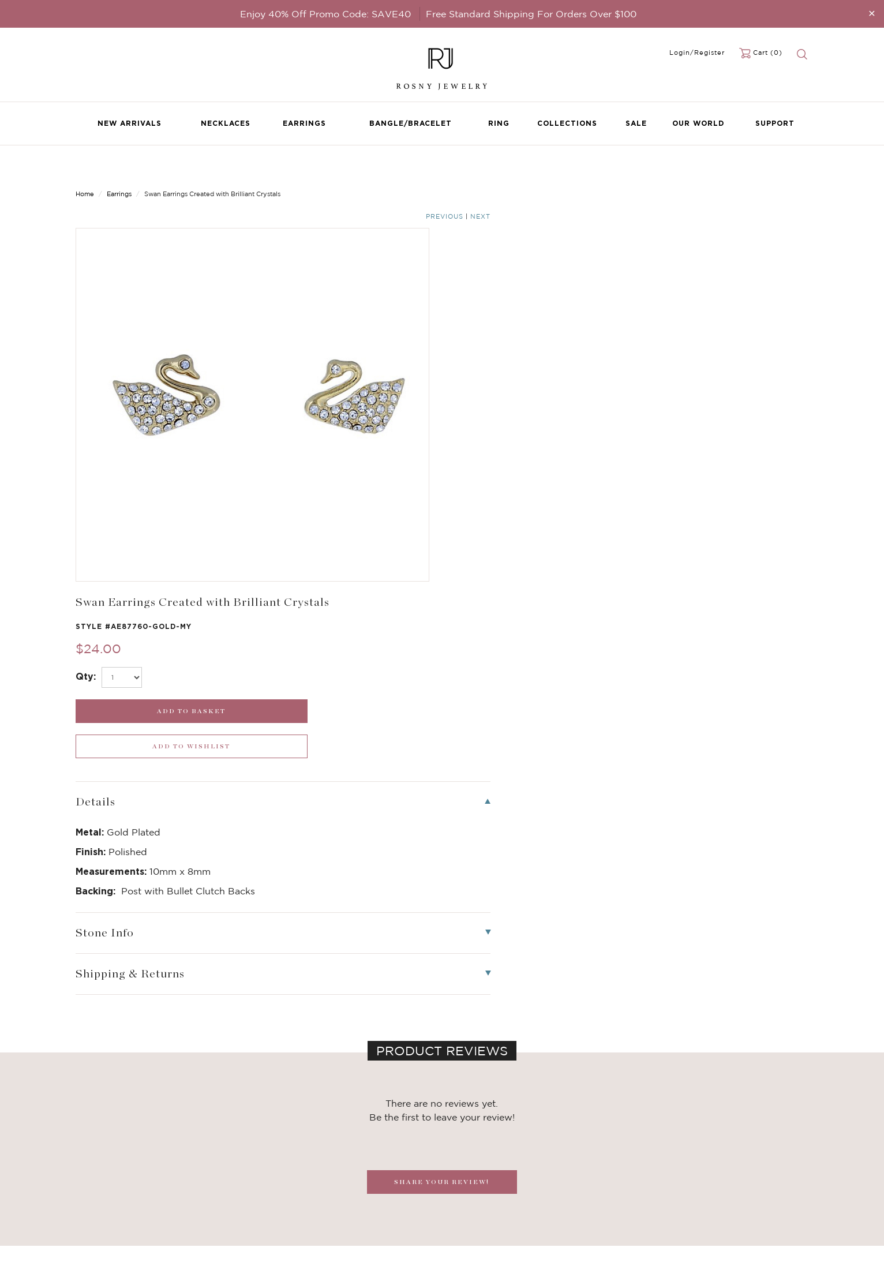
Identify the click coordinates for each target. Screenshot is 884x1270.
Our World (698, 123)
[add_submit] (536, 301)
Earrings (304, 123)
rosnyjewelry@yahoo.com (498, 1166)
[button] (796, 967)
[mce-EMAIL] (723, 1162)
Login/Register (697, 52)
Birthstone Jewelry (235, 1154)
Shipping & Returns (360, 1189)
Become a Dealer (356, 1154)
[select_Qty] (497, 267)
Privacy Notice (352, 1177)
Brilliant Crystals (231, 1177)
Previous (762, 168)
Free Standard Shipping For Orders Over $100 (531, 14)
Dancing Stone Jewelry (243, 1166)
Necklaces (225, 123)
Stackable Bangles (234, 1212)
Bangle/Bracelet (410, 123)
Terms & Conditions (360, 1200)
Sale (636, 123)
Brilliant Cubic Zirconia (243, 1189)
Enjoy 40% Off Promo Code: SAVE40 (325, 14)
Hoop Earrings (226, 1200)
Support (775, 123)
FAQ (333, 1166)
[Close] (871, 13)
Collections (567, 123)
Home (85, 167)
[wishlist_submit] (723, 301)
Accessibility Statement (368, 1212)
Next (798, 168)
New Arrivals (130, 123)
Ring (499, 123)
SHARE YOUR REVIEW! (441, 737)
